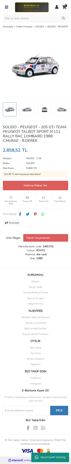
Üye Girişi (35, 353)
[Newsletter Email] (26, 410)
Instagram (35, 383)
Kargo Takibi (35, 287)
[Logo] (31, 7)
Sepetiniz (35, 364)
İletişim (35, 281)
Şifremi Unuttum (35, 359)
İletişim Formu (35, 303)
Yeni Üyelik (35, 348)
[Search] (35, 18)
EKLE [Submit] (59, 410)
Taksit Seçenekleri (38, 238)
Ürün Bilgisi (13, 238)
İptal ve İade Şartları (35, 328)
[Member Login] (57, 7)
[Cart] (64, 7)
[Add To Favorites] (11, 200)
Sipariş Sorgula (35, 298)
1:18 (38, 158)
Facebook (35, 378)
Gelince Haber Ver (35, 185)
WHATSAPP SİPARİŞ (50, 457)
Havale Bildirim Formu (35, 292)
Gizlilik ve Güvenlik (35, 323)
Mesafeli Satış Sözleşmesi (35, 317)
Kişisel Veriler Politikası (35, 334)
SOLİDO (30, 158)
